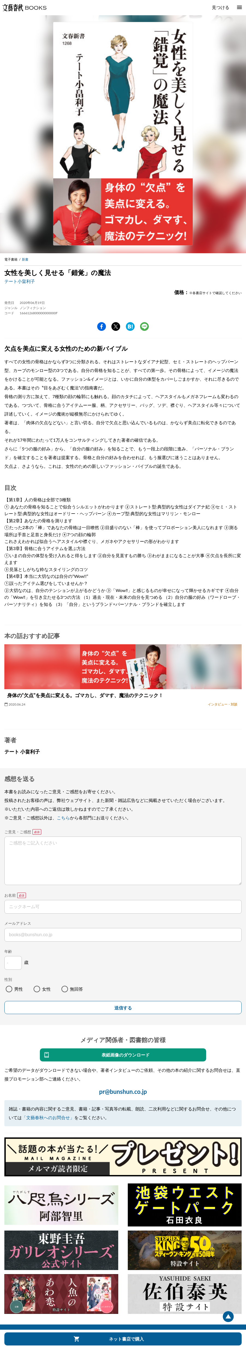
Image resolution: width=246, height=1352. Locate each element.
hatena (130, 326)
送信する (123, 1008)
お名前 (10, 895)
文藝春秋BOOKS (24, 7)
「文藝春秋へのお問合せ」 (48, 1117)
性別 (8, 979)
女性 (46, 988)
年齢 (8, 951)
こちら (63, 817)
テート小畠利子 (19, 281)
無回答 (76, 988)
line (144, 326)
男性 (18, 988)
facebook (101, 326)
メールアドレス (17, 923)
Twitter (115, 326)
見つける (220, 7)
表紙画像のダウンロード (126, 1054)
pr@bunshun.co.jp (123, 1091)
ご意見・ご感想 (17, 831)
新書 (25, 259)
